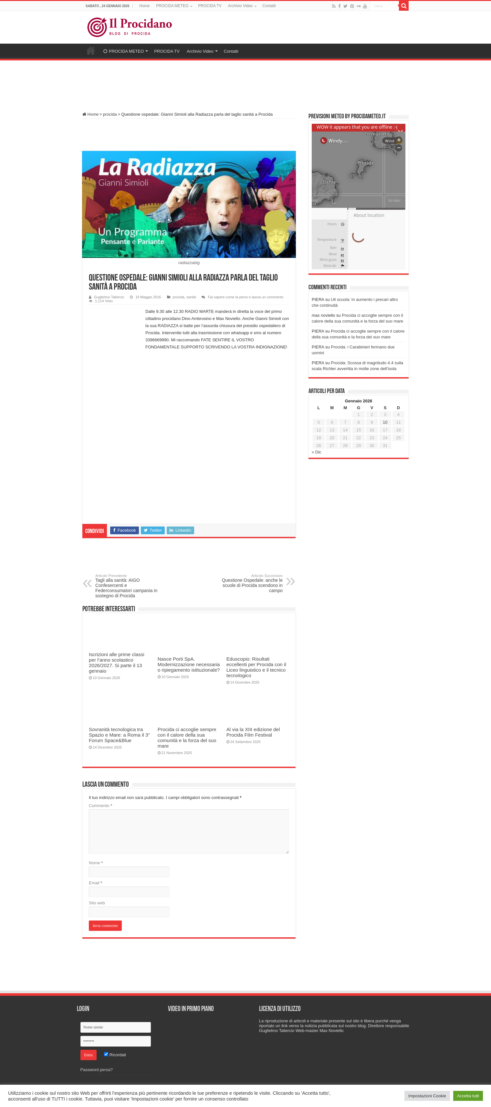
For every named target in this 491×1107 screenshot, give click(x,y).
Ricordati (115, 1054)
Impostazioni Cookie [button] (427, 1095)
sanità (191, 297)
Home (144, 6)
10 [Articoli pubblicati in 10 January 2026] (385, 422)
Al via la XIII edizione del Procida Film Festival (253, 732)
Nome (96, 862)
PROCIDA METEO (172, 6)
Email (95, 882)
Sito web (97, 902)
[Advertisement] (245, 83)
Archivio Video (240, 6)
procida (110, 114)
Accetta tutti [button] (468, 1095)
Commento (100, 805)
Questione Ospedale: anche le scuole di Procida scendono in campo (249, 583)
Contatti (269, 6)
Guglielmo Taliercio (109, 297)
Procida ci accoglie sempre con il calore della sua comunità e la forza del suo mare (187, 738)
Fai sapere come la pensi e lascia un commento (245, 297)
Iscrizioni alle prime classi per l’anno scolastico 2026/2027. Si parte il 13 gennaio (116, 663)
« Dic (316, 452)
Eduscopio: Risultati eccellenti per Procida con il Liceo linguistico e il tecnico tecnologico (256, 667)
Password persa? (96, 1069)
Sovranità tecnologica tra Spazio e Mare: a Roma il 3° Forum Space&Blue (119, 735)
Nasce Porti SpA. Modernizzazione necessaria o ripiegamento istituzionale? (189, 664)
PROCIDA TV (209, 6)
